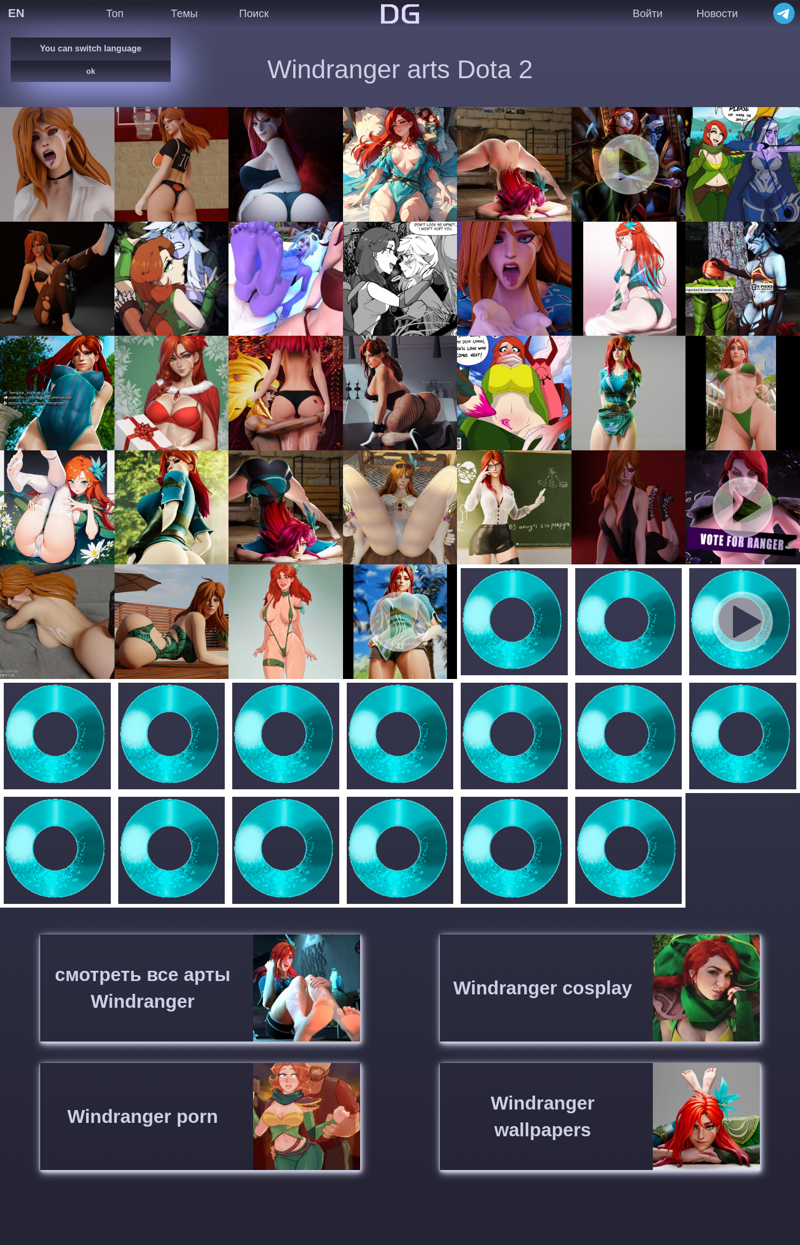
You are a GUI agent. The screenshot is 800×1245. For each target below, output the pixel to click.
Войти (647, 13)
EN (16, 13)
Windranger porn (142, 1116)
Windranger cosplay (542, 987)
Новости (717, 13)
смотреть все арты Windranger (143, 988)
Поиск (254, 13)
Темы (184, 13)
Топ (115, 13)
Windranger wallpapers (543, 1116)
